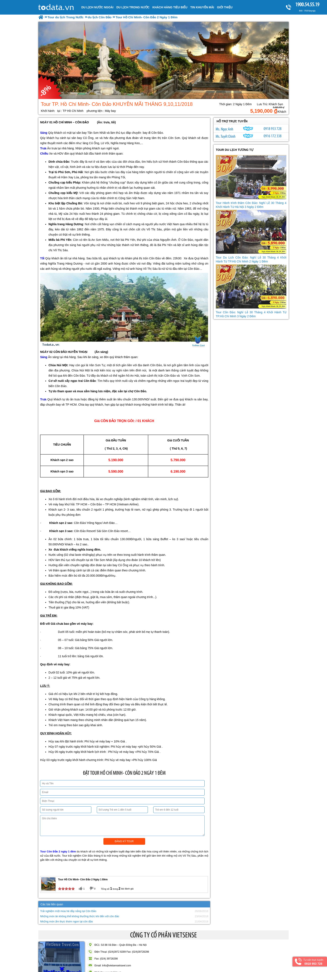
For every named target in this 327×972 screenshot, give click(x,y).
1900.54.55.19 (307, 4)
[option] (163, 60)
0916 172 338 (273, 136)
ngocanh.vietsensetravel (248, 128)
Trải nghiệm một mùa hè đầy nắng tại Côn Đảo (68, 911)
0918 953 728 (273, 128)
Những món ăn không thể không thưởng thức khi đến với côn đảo (79, 916)
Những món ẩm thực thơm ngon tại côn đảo (66, 921)
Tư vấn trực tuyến (313, 961)
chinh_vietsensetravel (248, 136)
